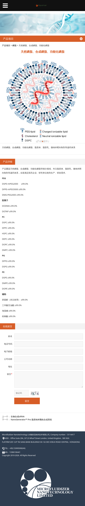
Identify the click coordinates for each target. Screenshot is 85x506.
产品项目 (6, 45)
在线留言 (7, 326)
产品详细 (7, 161)
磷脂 (14, 45)
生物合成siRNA (18, 416)
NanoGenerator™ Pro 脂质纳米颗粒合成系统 (31, 419)
